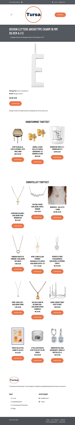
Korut (19, 91)
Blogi (14, 408)
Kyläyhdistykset (17, 402)
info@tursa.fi (61, 2)
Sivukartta (62, 422)
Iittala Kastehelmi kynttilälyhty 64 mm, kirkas (37, 350)
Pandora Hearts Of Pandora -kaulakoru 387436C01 (18, 259)
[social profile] (22, 2)
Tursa (14, 398)
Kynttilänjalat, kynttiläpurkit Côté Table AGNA (18, 149)
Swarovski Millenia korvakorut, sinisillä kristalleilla (57, 350)
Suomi (55, 2)
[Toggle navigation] (11, 14)
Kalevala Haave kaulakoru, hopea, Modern (37, 206)
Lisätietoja (15, 103)
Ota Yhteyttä (55, 420)
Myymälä (60, 15)
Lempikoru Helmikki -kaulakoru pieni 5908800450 (18, 215)
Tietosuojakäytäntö (51, 422)
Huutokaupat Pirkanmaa (20, 405)
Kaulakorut (24, 91)
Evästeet (62, 420)
